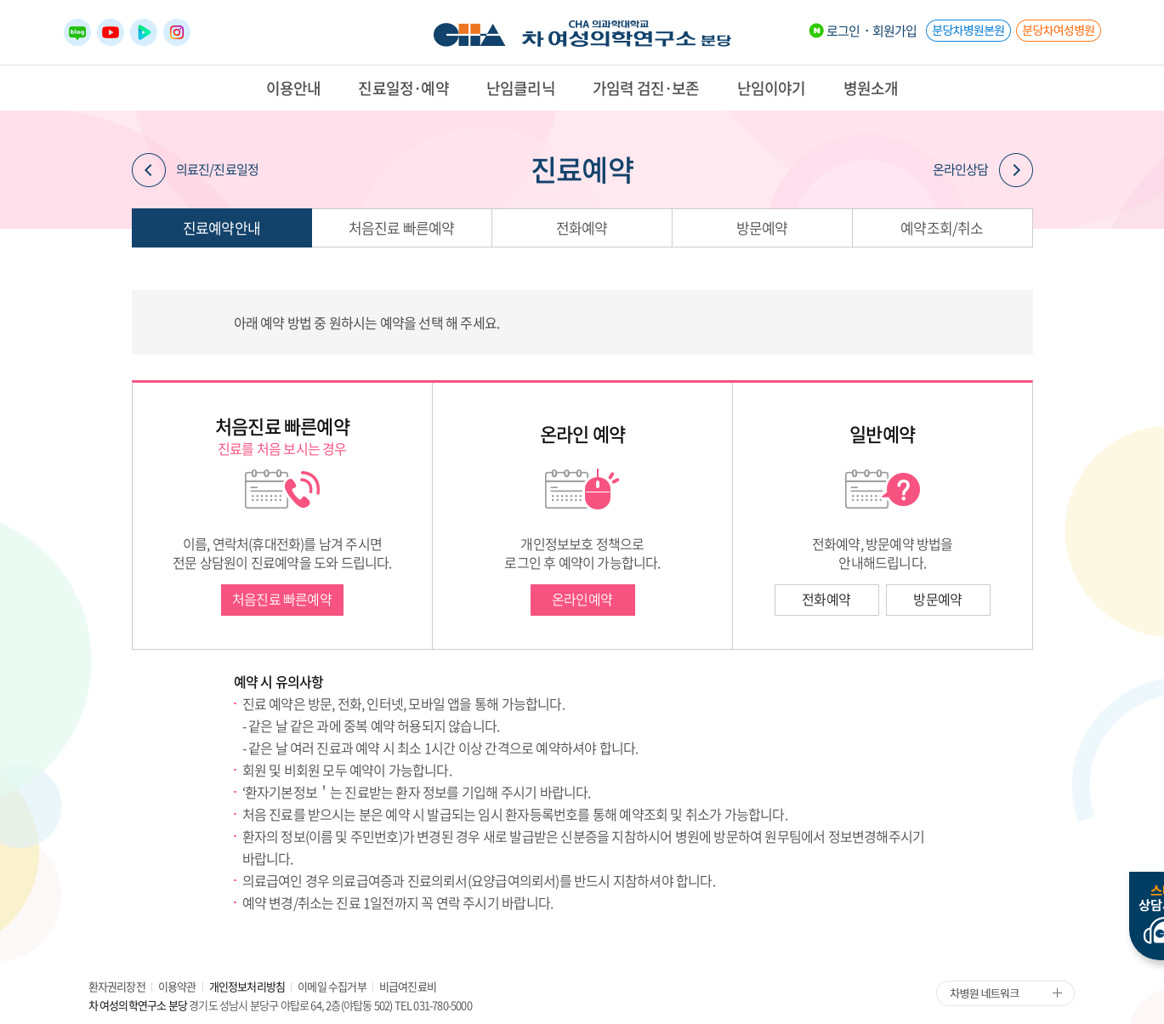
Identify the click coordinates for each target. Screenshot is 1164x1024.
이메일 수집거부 (332, 986)
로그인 (843, 30)
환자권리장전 (116, 986)
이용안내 (293, 88)
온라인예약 (582, 599)
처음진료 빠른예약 (402, 227)
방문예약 (762, 227)
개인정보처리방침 (247, 986)
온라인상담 (983, 170)
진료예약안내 (221, 227)
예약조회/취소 (941, 227)
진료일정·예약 (403, 88)
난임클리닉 (520, 88)
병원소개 (871, 88)
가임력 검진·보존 (646, 88)
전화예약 (582, 227)
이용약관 (177, 986)
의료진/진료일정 (195, 170)
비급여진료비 (407, 986)
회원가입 (894, 30)
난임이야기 (771, 88)
